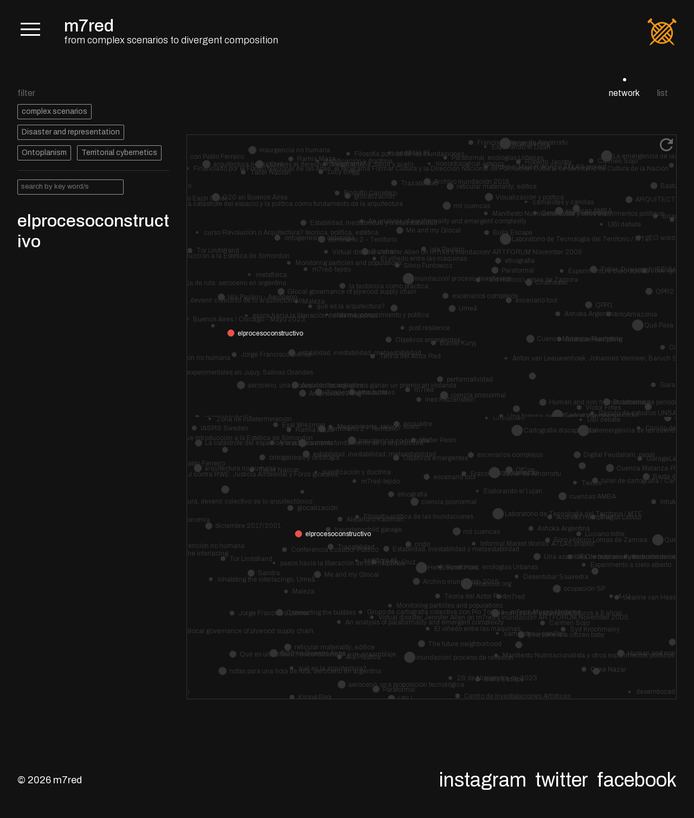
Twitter (561, 780)
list (662, 93)
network (624, 93)
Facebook (637, 780)
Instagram (482, 780)
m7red (89, 25)
